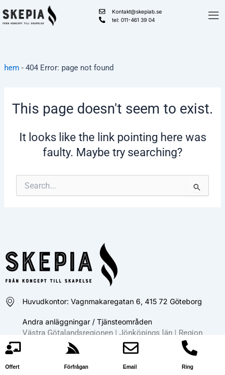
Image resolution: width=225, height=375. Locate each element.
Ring (187, 367)
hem (11, 67)
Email (130, 367)
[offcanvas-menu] (213, 16)
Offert (12, 367)
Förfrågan (76, 367)
